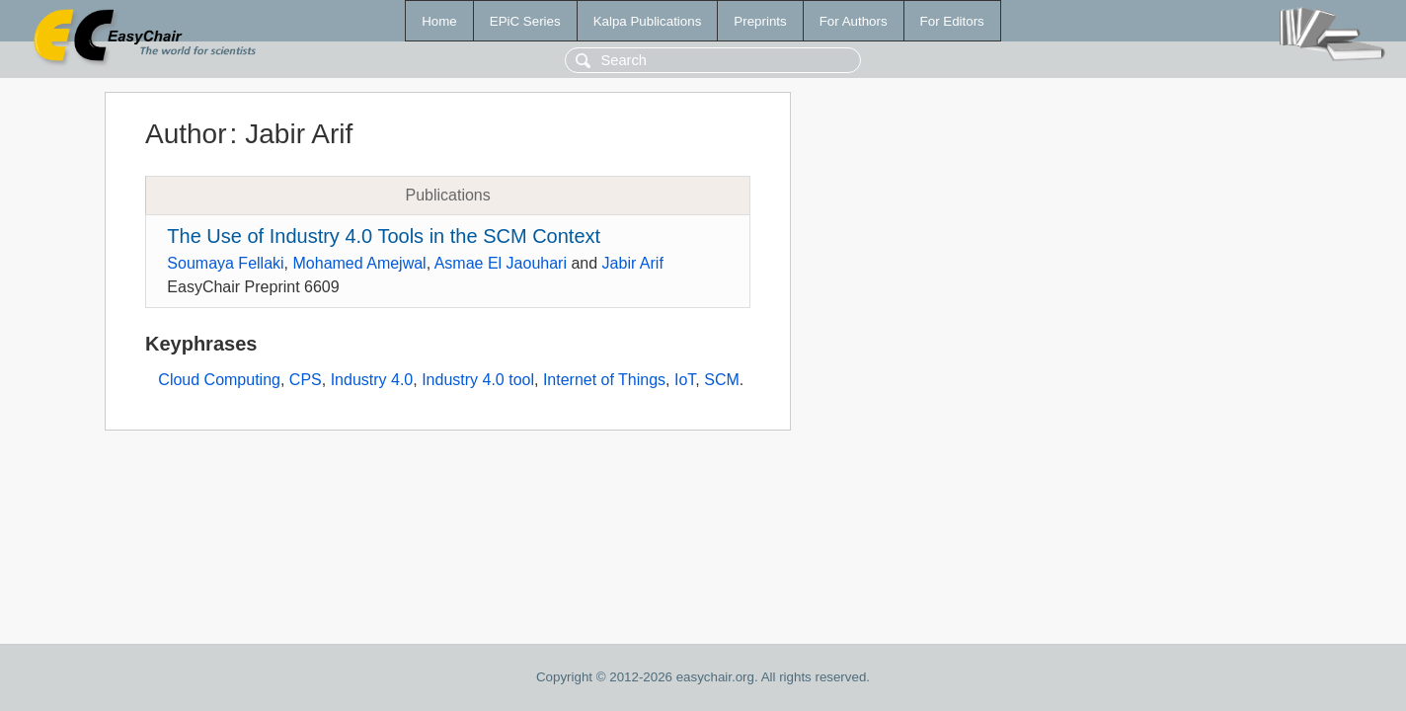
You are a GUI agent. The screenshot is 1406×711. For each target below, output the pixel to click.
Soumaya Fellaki (225, 263)
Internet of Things (604, 379)
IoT (684, 379)
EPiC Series (525, 21)
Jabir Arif (633, 263)
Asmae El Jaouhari (500, 263)
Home (439, 21)
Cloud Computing (219, 379)
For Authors (854, 21)
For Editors (952, 21)
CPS (305, 379)
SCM (722, 379)
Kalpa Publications (647, 21)
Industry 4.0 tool (478, 379)
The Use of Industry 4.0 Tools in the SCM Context (383, 236)
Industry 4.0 (372, 379)
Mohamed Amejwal (360, 263)
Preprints (760, 21)
